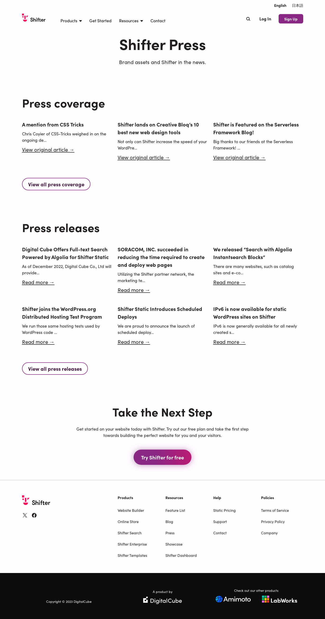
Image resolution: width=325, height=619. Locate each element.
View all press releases (55, 368)
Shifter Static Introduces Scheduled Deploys (160, 312)
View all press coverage (56, 184)
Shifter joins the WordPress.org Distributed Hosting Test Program (62, 312)
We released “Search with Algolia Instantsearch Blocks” (252, 252)
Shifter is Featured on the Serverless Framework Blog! (256, 128)
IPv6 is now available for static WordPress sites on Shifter (249, 312)
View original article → (48, 149)
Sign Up (291, 18)
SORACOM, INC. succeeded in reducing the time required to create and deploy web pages (161, 256)
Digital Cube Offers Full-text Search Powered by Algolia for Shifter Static (65, 252)
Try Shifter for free (162, 457)
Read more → (38, 282)
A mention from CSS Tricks (53, 124)
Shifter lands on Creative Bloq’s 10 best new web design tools (158, 128)
